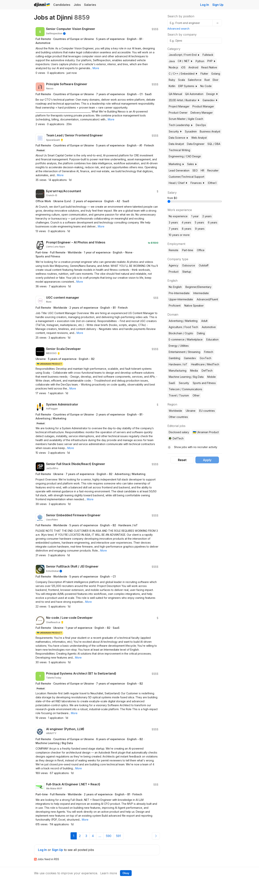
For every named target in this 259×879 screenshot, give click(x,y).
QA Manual (175, 94)
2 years (207, 216)
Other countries (178, 416)
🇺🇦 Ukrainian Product (206, 432)
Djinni (42, 5)
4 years (186, 222)
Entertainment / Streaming (184, 351)
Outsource (188, 265)
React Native (209, 67)
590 (108, 836)
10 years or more (179, 234)
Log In (204, 5)
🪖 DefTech (176, 438)
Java (172, 61)
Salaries (90, 5)
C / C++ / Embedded (183, 73)
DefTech (207, 370)
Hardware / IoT (178, 364)
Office (200, 250)
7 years (173, 228)
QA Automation (194, 94)
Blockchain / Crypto (181, 333)
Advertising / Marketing (183, 320)
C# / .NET (185, 61)
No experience (178, 216)
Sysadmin (191, 131)
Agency (173, 265)
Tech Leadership (181, 125)
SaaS (172, 383)
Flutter (204, 73)
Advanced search (178, 28)
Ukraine (190, 410)
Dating (201, 333)
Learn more (108, 873)
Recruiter (213, 170)
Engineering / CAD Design (185, 156)
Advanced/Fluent (207, 299)
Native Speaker (194, 305)
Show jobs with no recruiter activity (195, 447)
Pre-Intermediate (179, 293)
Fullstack (208, 54)
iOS (183, 67)
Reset (182, 460)
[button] (96, 68)
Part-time (187, 250)
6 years (212, 222)
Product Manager (203, 106)
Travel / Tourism (179, 395)
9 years (199, 228)
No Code (206, 86)
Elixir (215, 79)
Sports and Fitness (204, 383)
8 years (186, 228)
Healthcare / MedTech (205, 364)
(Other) (212, 182)
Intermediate (201, 293)
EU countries (207, 410)
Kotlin (172, 86)
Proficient (175, 305)
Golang (215, 73)
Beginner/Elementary (198, 286)
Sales (192, 164)
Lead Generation (179, 170)
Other (196, 395)
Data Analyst (176, 143)
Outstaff (203, 265)
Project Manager (179, 106)
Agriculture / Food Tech (183, 327)
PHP (211, 61)
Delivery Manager (202, 112)
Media (194, 370)
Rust (207, 79)
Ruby (172, 79)
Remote (173, 250)
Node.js (173, 67)
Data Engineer (195, 143)
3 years (173, 222)
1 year (195, 216)
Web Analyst (199, 137)
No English (175, 286)
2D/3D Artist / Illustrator (184, 100)
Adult (204, 320)
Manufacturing (177, 370)
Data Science (178, 137)
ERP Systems (187, 86)
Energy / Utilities (179, 345)
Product (173, 271)
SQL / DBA (213, 143)
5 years (199, 222)
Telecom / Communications (185, 389)
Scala (181, 79)
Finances (198, 182)
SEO (195, 170)
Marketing (176, 164)
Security (175, 131)
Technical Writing (179, 150)
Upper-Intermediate (181, 299)
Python (200, 61)
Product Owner (178, 112)
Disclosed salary (179, 432)
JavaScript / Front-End (184, 54)
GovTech (205, 358)
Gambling (174, 358)
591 (118, 836)
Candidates (61, 5)
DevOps (201, 125)
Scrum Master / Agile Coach (186, 118)
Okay (125, 873)
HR (202, 170)
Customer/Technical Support (186, 176)
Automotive (209, 327)
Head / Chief (178, 182)
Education (212, 339)
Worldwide (175, 410)
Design (212, 94)
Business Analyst (210, 131)
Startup (186, 271)
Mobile (211, 376)
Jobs (77, 5)
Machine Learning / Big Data (186, 376)
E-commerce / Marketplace (186, 339)
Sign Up (217, 5)
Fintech (208, 351)
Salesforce (194, 79)
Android (193, 67)
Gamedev (210, 100)
